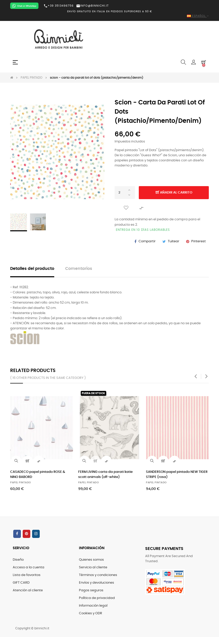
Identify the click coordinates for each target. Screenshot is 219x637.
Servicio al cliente (93, 567)
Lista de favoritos (26, 575)
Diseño (18, 559)
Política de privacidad (97, 598)
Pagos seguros (91, 590)
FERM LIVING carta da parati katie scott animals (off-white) (105, 474)
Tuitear (173, 241)
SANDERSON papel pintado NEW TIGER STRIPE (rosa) (177, 474)
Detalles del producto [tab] (32, 269)
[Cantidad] (125, 192)
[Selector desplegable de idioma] (109, 16)
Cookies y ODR (90, 613)
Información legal (93, 605)
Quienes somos (91, 559)
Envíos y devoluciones (96, 582)
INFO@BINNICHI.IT (92, 5)
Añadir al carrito (174, 193)
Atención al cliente (28, 590)
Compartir (147, 241)
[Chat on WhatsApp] (24, 6)
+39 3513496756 (59, 6)
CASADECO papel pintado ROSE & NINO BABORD (37, 474)
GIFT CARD (21, 582)
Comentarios (78, 269)
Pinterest (198, 241)
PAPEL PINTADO (20, 482)
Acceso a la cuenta (28, 567)
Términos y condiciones (98, 575)
